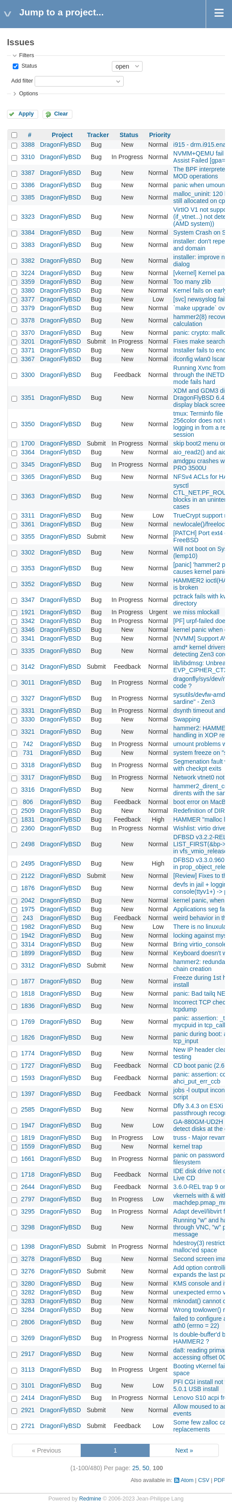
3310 (28, 156)
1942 (28, 935)
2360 (28, 828)
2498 (28, 844)
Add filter (22, 81)
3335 (28, 650)
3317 (28, 777)
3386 (28, 184)
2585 (28, 1109)
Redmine (90, 1499)
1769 (28, 1021)
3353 (28, 568)
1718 (28, 1174)
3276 (28, 1271)
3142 (28, 666)
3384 (28, 232)
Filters (26, 55)
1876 (28, 888)
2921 (28, 1409)
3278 (28, 1258)
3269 (28, 1337)
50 (146, 1467)
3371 (28, 350)
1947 (28, 1125)
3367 (28, 358)
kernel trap (187, 1146)
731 (28, 752)
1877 (28, 981)
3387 (28, 172)
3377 (28, 299)
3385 (28, 197)
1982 (28, 926)
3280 (28, 1283)
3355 (28, 536)
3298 (28, 1227)
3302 (28, 552)
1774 (28, 1053)
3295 (28, 1211)
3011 (28, 682)
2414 (28, 1397)
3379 (28, 308)
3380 (28, 290)
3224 (28, 272)
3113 (28, 1369)
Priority (160, 134)
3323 (28, 216)
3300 (28, 374)
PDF (219, 1480)
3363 (28, 496)
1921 (28, 612)
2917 (28, 1353)
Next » (184, 1450)
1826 (28, 1037)
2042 (28, 900)
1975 (28, 909)
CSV (204, 1480)
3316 (28, 789)
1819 (28, 1137)
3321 (28, 731)
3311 (28, 515)
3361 (28, 524)
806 (28, 801)
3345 (28, 464)
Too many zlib (192, 281)
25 (135, 1467)
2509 (28, 810)
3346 (28, 629)
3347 (28, 599)
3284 (28, 1309)
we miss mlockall (196, 612)
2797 (28, 1199)
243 (28, 917)
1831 (28, 819)
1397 (28, 1093)
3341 (28, 638)
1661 (28, 1158)
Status (28, 66)
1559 (28, 1146)
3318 (28, 764)
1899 (28, 953)
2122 (28, 875)
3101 (28, 1385)
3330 (28, 719)
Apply (26, 114)
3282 (28, 1292)
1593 (28, 1077)
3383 (28, 244)
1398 (28, 1246)
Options (28, 94)
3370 (28, 332)
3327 (28, 698)
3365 (28, 476)
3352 (28, 583)
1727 (28, 1065)
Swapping (186, 719)
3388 (28, 144)
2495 (28, 863)
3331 (28, 710)
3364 (28, 452)
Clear (61, 114)
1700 (28, 443)
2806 (28, 1322)
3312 (28, 965)
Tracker (98, 134)
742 (28, 743)
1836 (28, 1005)
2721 (28, 1425)
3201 (28, 341)
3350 (28, 424)
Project (62, 134)
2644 (28, 1186)
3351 (28, 397)
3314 (28, 944)
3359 (28, 281)
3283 (28, 1301)
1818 (28, 993)
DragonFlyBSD (60, 144)
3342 (28, 620)
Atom (187, 1480)
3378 (28, 320)
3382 (28, 260)
